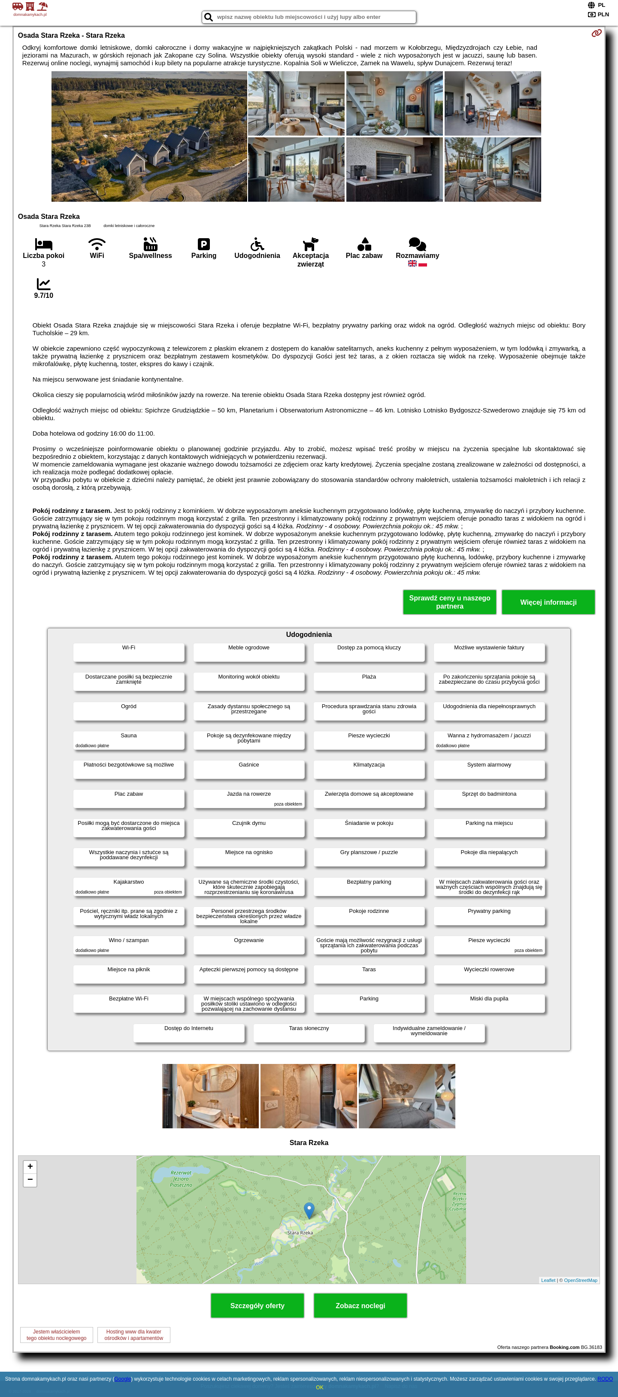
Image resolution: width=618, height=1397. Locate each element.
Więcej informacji (548, 602)
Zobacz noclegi (360, 1305)
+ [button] (30, 1167)
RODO (605, 1379)
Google (122, 1379)
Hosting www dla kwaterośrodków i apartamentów (133, 1335)
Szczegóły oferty (257, 1305)
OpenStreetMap (581, 1280)
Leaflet (548, 1280)
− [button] (30, 1180)
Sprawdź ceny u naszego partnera (449, 602)
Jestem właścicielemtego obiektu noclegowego (56, 1335)
